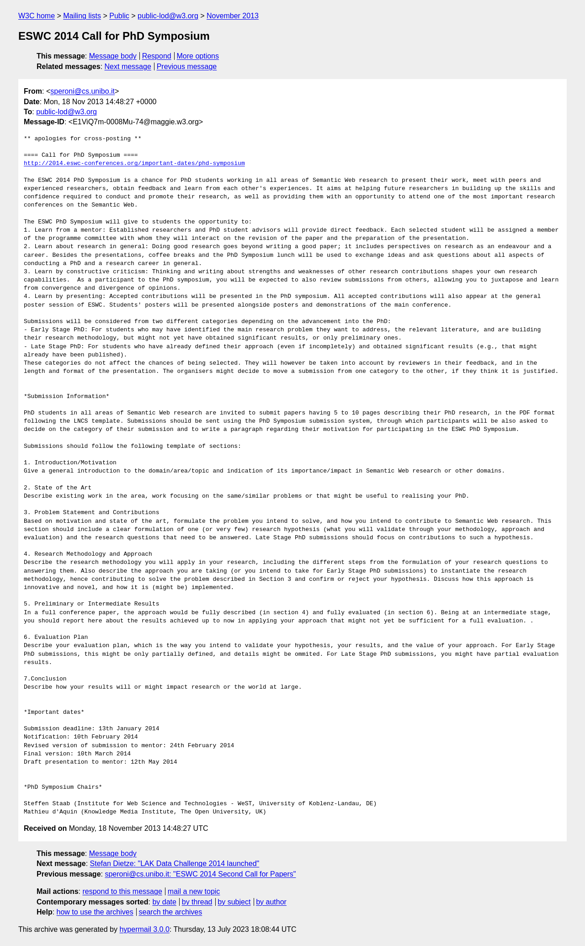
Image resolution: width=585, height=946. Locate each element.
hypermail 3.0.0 (144, 929)
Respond (156, 56)
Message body (113, 56)
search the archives (170, 912)
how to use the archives (95, 912)
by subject (234, 902)
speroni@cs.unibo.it (82, 91)
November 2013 (233, 16)
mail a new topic (194, 891)
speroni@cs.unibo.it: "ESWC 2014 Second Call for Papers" (200, 874)
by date (164, 902)
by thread (197, 902)
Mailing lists (82, 16)
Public (119, 16)
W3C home (36, 16)
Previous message (187, 66)
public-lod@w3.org (168, 16)
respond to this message (122, 891)
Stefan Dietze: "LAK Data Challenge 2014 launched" (175, 863)
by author (271, 902)
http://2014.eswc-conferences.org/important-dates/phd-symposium (134, 163)
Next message (128, 66)
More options (198, 56)
